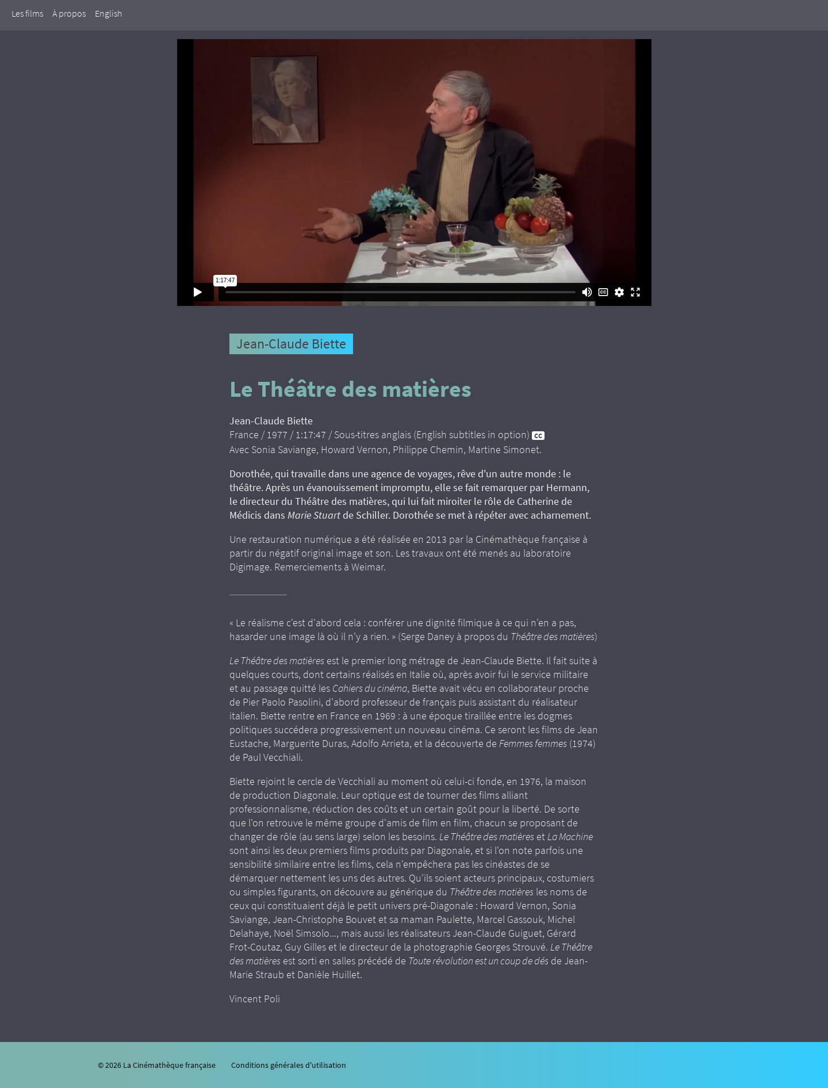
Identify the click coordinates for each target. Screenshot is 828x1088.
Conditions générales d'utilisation (288, 1065)
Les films (27, 13)
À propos (69, 13)
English (108, 13)
